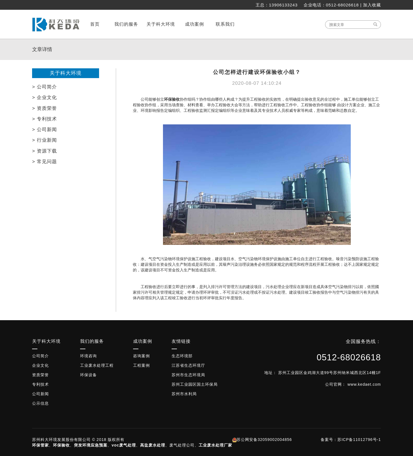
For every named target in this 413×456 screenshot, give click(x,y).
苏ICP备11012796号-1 (359, 439)
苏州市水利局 (184, 394)
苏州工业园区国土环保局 (195, 384)
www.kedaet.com (364, 384)
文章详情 (42, 49)
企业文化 (40, 365)
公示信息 (40, 403)
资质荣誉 (40, 375)
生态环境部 (182, 356)
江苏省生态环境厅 (188, 365)
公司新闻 (40, 394)
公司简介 (40, 356)
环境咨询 (88, 356)
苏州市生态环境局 (188, 375)
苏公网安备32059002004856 (264, 439)
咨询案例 (141, 356)
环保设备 (88, 375)
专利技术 (40, 384)
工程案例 (141, 365)
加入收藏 (372, 5)
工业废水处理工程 (97, 365)
